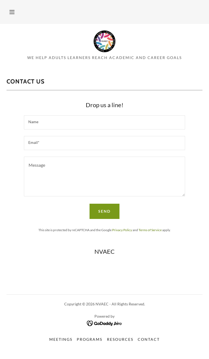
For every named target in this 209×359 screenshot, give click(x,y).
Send (104, 211)
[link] (104, 41)
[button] (12, 12)
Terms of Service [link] (150, 230)
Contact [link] (149, 339)
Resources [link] (120, 339)
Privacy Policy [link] (122, 230)
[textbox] (104, 122)
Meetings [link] (60, 339)
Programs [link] (89, 339)
